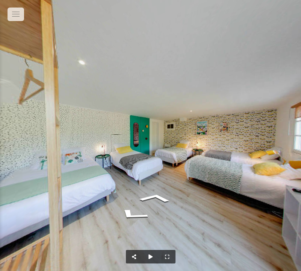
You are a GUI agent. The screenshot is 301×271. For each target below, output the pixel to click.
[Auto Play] (150, 256)
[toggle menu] (16, 14)
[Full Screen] (167, 256)
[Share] (134, 256)
